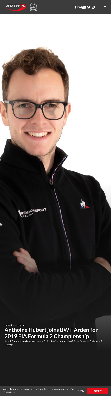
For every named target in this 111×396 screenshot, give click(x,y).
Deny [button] (81, 391)
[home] (15, 7)
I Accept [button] (97, 391)
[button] (105, 7)
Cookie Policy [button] (9, 392)
